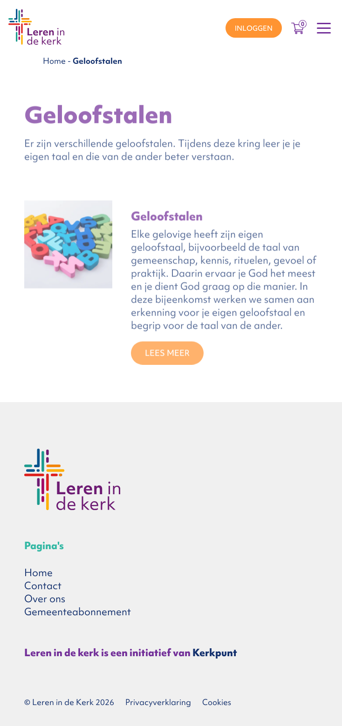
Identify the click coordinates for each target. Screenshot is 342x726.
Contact (43, 585)
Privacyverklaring (158, 702)
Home (54, 60)
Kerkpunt (214, 652)
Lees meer (167, 354)
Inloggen (254, 28)
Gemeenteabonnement (77, 611)
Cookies (216, 702)
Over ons (44, 598)
